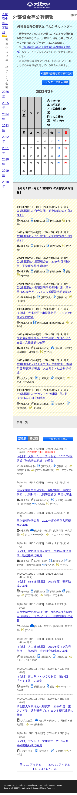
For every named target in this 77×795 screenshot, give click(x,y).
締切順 (34, 438)
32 (55, 768)
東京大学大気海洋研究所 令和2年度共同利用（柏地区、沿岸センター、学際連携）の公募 (45, 616)
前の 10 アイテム (30, 764)
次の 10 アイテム (59, 764)
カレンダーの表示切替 (56, 82)
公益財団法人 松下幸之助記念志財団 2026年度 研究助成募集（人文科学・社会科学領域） (44, 368)
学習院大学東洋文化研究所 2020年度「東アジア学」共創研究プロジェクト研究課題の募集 (45, 710)
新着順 (22, 438)
